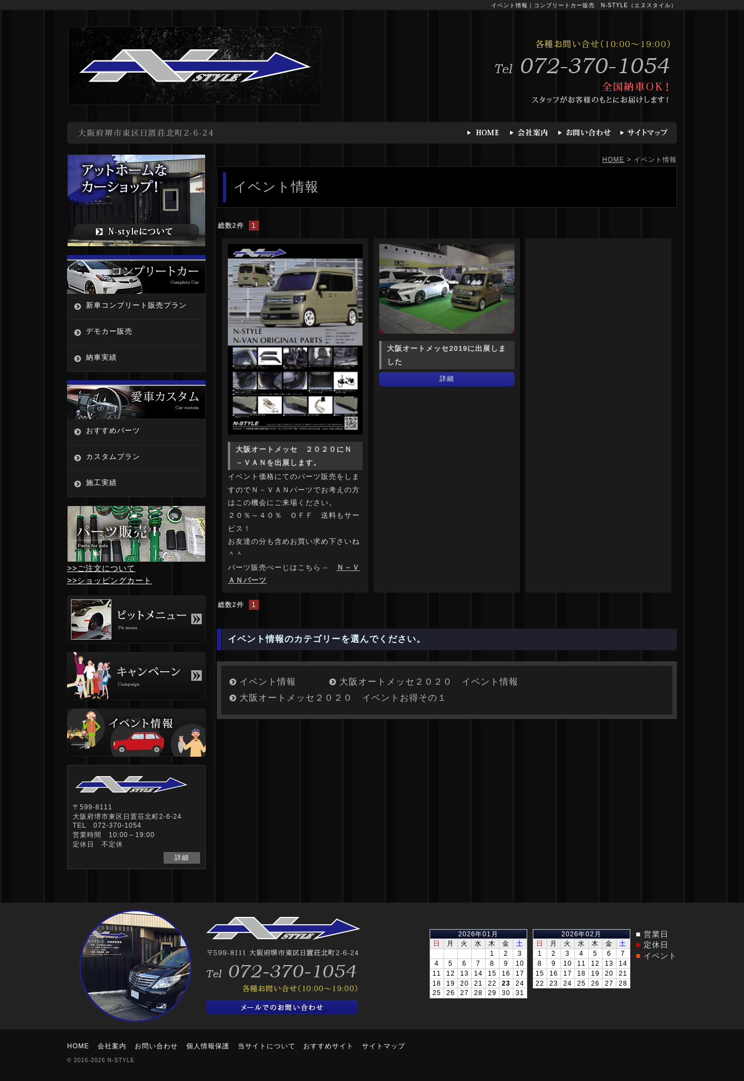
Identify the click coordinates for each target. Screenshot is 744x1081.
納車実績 (101, 357)
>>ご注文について (101, 568)
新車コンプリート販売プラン (136, 305)
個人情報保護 (208, 1046)
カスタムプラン (113, 456)
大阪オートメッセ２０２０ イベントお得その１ (343, 697)
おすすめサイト (328, 1046)
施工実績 (101, 482)
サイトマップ (383, 1046)
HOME (613, 160)
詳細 (447, 379)
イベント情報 (267, 681)
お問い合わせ (156, 1046)
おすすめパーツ (113, 430)
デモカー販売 (109, 331)
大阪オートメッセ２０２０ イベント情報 (428, 681)
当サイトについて (266, 1046)
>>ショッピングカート (109, 580)
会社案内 (112, 1046)
